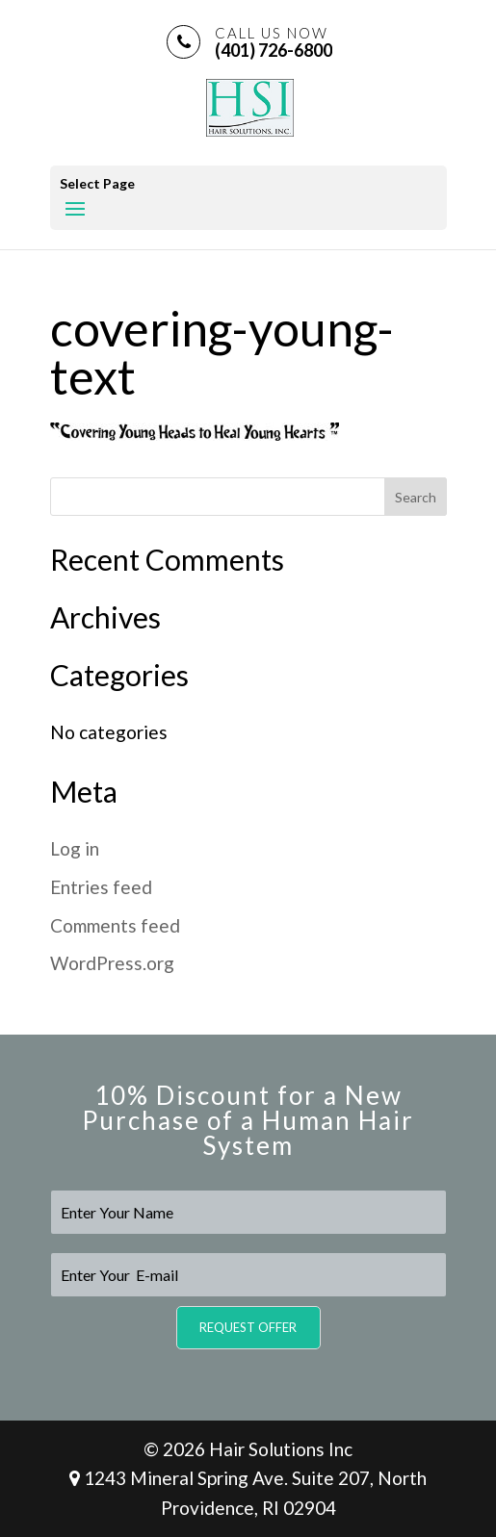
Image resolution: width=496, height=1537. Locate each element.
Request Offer (248, 1327)
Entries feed (101, 887)
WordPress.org (112, 963)
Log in (74, 848)
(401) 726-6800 (273, 42)
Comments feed (115, 925)
